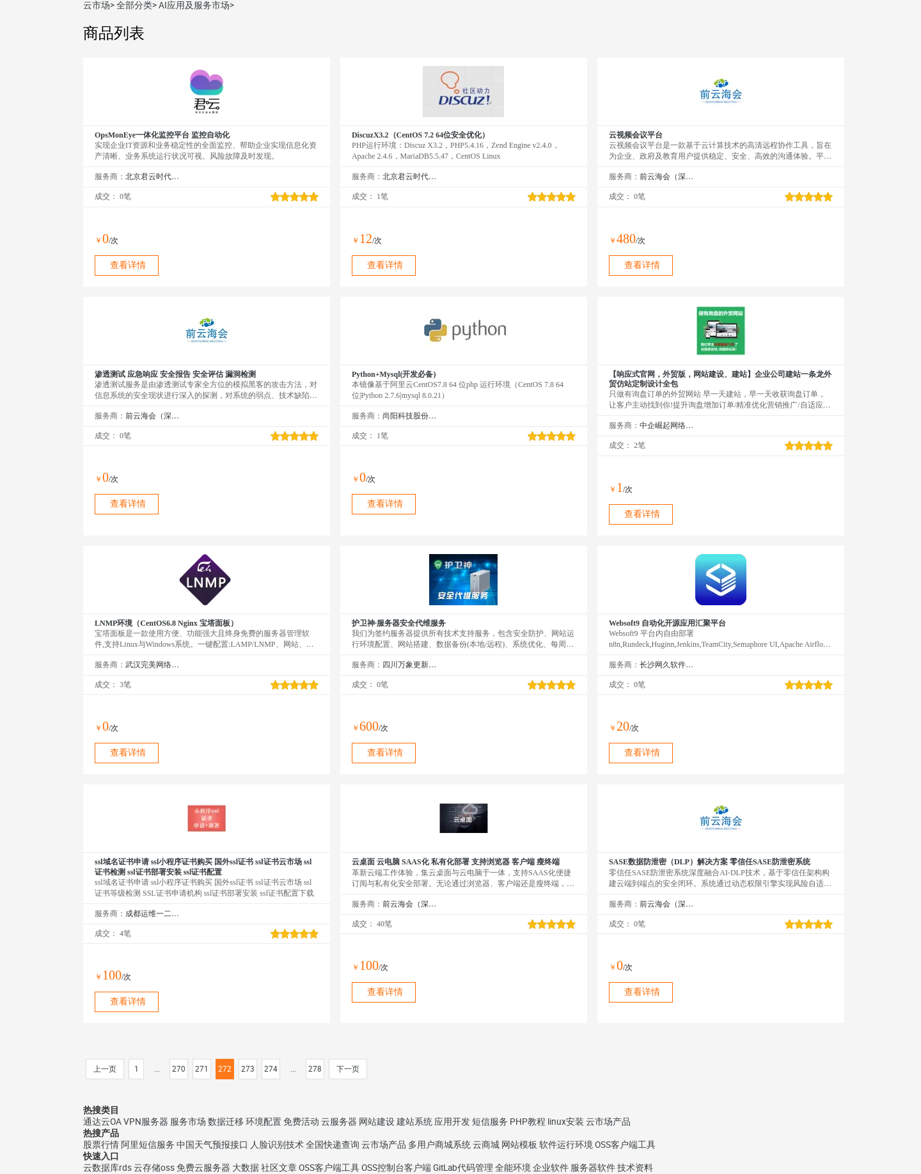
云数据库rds (107, 1167)
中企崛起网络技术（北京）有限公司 (667, 425)
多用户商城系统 (439, 1144)
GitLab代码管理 (463, 1167)
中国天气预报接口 (212, 1144)
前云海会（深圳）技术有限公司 (667, 176)
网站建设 (377, 1121)
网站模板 (519, 1144)
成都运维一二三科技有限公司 (152, 913)
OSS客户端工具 (625, 1144)
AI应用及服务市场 (194, 5)
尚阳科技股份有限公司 (409, 415)
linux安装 (565, 1121)
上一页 (104, 1069)
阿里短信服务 (148, 1144)
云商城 (486, 1144)
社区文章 (279, 1167)
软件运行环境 (566, 1144)
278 (315, 1069)
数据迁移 (226, 1121)
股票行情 (101, 1144)
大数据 (245, 1167)
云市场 (96, 5)
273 (248, 1069)
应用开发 (452, 1121)
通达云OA (102, 1121)
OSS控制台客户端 (396, 1167)
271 (202, 1069)
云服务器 (339, 1121)
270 (178, 1069)
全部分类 (134, 5)
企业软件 (551, 1167)
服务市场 (188, 1121)
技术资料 (635, 1167)
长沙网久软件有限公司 (667, 664)
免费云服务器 (203, 1167)
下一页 (347, 1069)
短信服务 (490, 1121)
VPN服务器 (145, 1121)
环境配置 (263, 1121)
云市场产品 (608, 1121)
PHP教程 (528, 1121)
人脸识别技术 (277, 1144)
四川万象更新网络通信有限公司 (409, 664)
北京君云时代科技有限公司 (152, 176)
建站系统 (414, 1121)
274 (271, 1069)
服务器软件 (593, 1167)
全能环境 (513, 1167)
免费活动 (301, 1121)
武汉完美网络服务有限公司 (152, 664)
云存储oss (154, 1167)
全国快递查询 (332, 1144)
